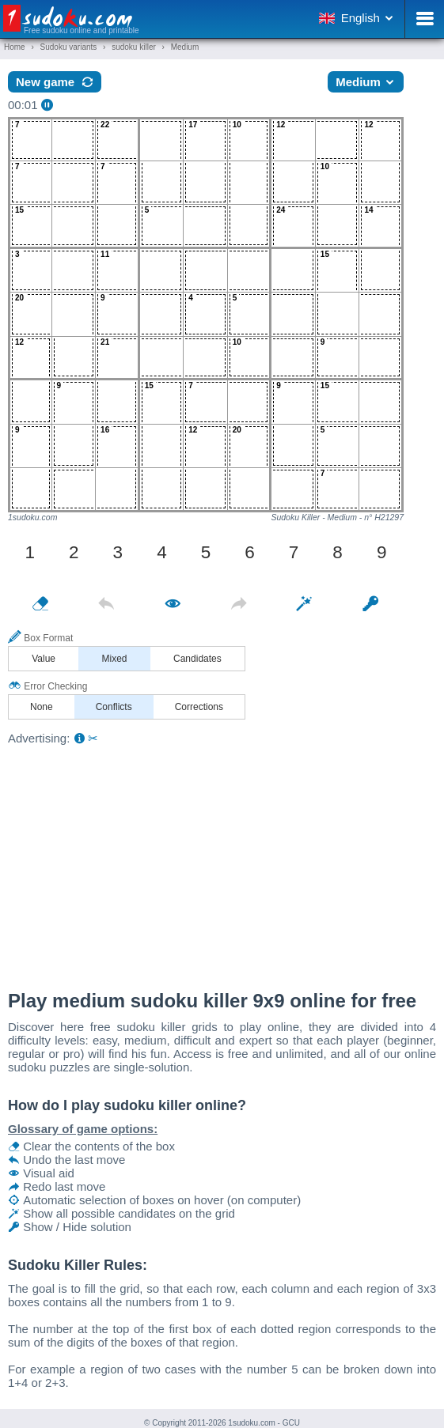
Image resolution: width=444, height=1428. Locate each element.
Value (43, 658)
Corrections (199, 706)
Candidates (197, 658)
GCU (291, 1423)
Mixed (114, 658)
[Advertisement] (222, 863)
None (41, 706)
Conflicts (114, 706)
